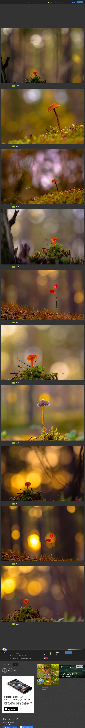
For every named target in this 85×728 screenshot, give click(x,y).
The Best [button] (36, 2)
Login (73, 2)
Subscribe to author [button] (69, 652)
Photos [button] (20, 2)
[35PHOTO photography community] (9, 2)
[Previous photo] (1, 316)
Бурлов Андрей (14, 653)
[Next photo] (83, 316)
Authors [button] (28, 2)
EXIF (15, 664)
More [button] (43, 2)
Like (13, 85)
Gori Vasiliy (10, 668)
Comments (7, 664)
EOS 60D (44, 689)
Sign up (80, 2)
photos (45, 687)
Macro (41, 690)
